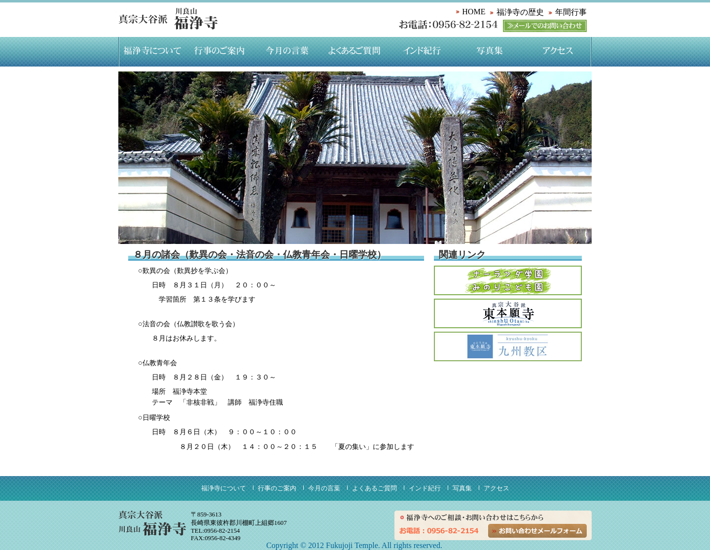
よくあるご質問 (355, 52)
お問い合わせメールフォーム (537, 531)
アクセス (558, 52)
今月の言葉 (287, 52)
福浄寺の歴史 (520, 12)
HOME (473, 11)
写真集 (490, 52)
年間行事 (571, 12)
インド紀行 (422, 52)
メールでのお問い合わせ (545, 26)
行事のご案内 (219, 52)
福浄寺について (152, 52)
